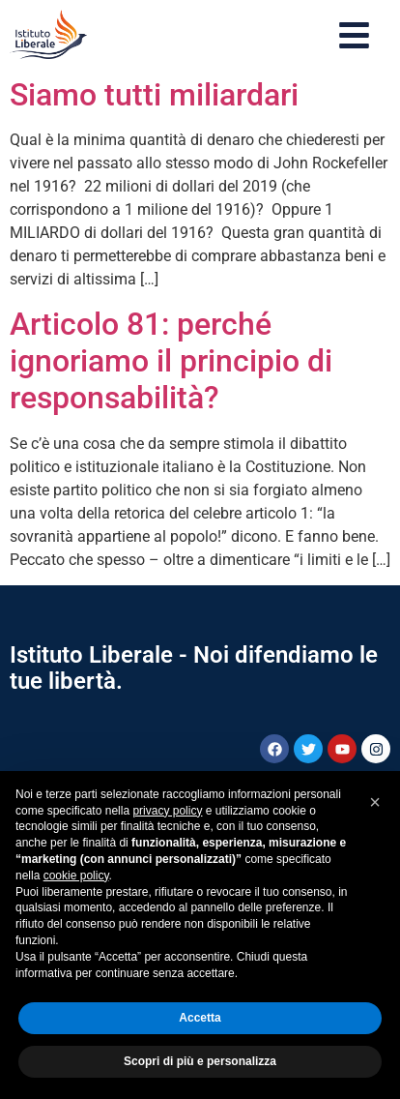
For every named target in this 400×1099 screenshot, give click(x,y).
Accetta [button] (199, 1018)
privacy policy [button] (167, 810)
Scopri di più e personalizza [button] (200, 1061)
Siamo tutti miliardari (154, 94)
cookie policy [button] (76, 875)
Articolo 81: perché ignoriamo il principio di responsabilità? (171, 361)
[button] (374, 802)
